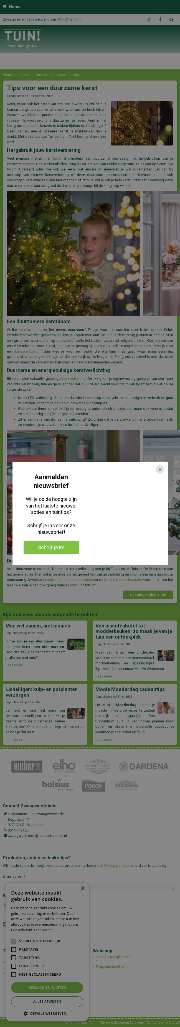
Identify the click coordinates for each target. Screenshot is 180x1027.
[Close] (160, 469)
